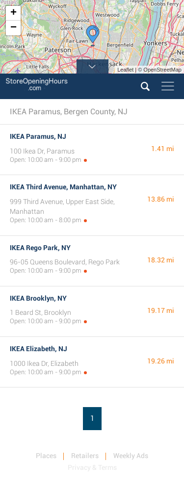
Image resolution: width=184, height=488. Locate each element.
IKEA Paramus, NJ (38, 136)
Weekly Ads (130, 456)
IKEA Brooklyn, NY (38, 298)
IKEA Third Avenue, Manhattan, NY (63, 187)
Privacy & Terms (92, 467)
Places (46, 456)
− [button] (13, 28)
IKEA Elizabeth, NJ (38, 349)
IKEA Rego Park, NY (40, 248)
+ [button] (13, 13)
